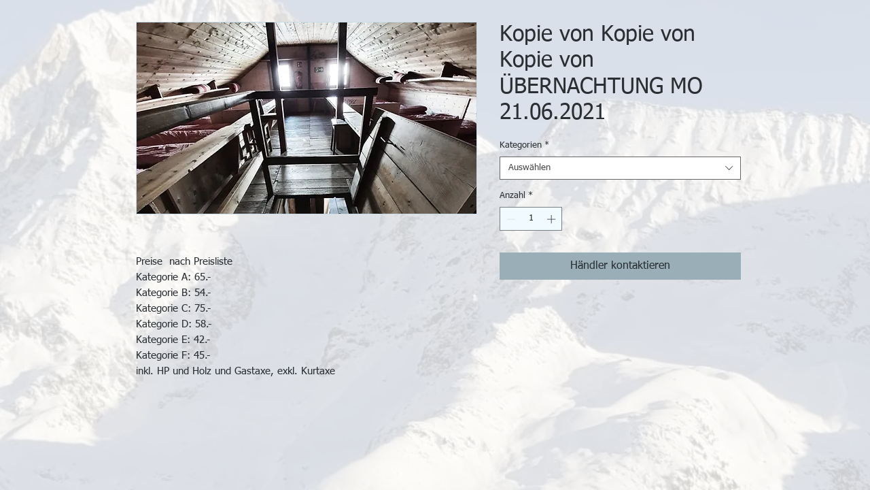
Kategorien (524, 145)
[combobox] (620, 168)
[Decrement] (510, 219)
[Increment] (552, 219)
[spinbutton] (531, 219)
